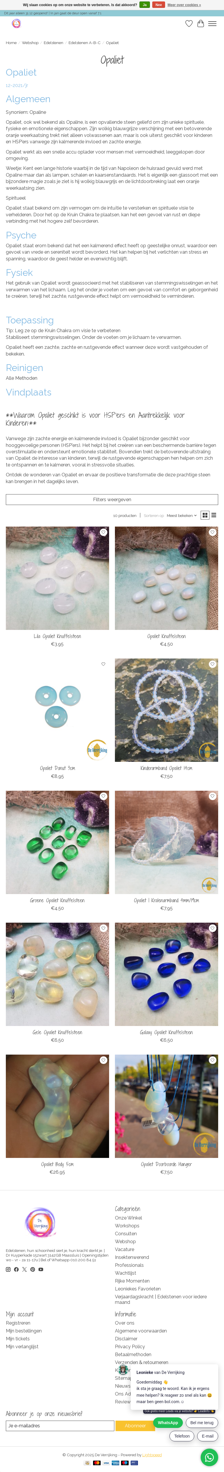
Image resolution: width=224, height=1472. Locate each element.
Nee (158, 5)
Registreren (18, 1323)
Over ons (124, 1323)
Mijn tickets (18, 1339)
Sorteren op (154, 515)
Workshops (127, 1226)
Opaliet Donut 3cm (57, 768)
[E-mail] (60, 1426)
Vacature (124, 1249)
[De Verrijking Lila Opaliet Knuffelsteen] (57, 578)
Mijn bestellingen (24, 1331)
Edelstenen (53, 42)
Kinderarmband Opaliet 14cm (166, 768)
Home (11, 42)
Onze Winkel (128, 1218)
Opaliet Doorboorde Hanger (166, 1164)
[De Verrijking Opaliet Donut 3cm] (57, 710)
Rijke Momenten (132, 1281)
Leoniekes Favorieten (138, 1289)
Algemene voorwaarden (141, 1331)
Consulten (126, 1233)
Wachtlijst (125, 1273)
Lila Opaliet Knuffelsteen (57, 636)
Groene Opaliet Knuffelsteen (57, 900)
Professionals (129, 1265)
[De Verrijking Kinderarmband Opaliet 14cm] (166, 710)
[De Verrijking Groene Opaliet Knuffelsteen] (57, 842)
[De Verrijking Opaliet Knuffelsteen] (166, 578)
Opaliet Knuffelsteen (166, 636)
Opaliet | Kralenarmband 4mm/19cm (166, 900)
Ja (144, 5)
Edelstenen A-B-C (85, 42)
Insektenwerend (132, 1257)
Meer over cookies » (184, 5)
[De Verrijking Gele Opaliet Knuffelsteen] (57, 974)
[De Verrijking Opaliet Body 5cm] (57, 1106)
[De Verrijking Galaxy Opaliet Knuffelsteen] (166, 974)
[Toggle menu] (212, 23)
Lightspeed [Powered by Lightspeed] (152, 1454)
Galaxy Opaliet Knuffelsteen (166, 1032)
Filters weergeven (112, 499)
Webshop (30, 42)
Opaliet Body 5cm (57, 1164)
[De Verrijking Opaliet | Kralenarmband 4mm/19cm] (166, 842)
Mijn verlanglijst (22, 1346)
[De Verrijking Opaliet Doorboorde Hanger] (166, 1106)
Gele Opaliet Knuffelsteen (57, 1032)
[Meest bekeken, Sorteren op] (182, 515)
